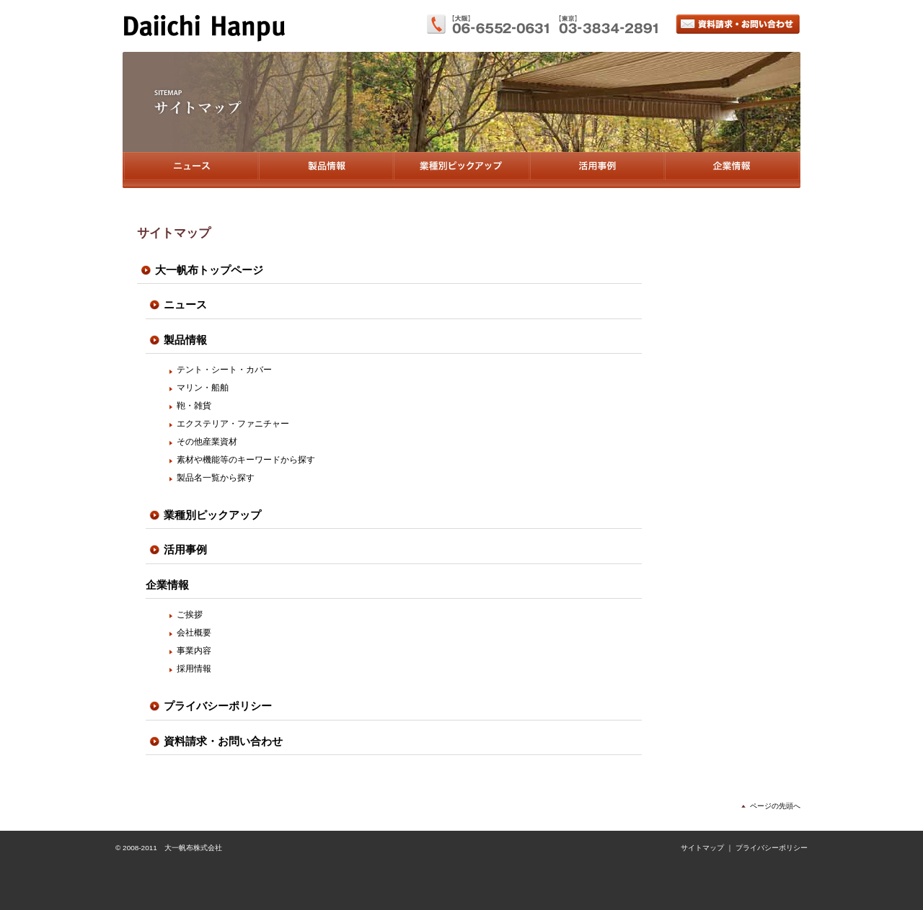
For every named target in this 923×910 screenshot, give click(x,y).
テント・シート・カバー (224, 370)
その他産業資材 (207, 442)
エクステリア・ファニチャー (233, 424)
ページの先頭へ (775, 806)
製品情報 (325, 170)
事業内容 (194, 651)
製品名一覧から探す (216, 478)
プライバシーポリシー (218, 706)
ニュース (190, 170)
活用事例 (596, 170)
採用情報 (194, 669)
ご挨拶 (190, 615)
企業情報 (732, 170)
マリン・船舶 (203, 388)
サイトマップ (702, 848)
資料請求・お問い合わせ (738, 24)
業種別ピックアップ (461, 170)
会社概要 (194, 633)
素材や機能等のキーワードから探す (246, 460)
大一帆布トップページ (209, 270)
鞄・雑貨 (194, 406)
